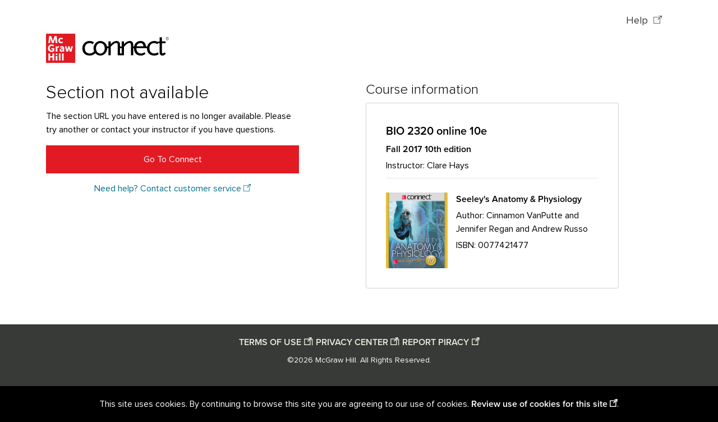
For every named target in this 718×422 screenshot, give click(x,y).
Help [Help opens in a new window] (638, 21)
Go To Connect (173, 159)
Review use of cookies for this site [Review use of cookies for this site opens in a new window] (539, 404)
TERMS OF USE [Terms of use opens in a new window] (270, 342)
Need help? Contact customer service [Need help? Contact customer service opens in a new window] (167, 188)
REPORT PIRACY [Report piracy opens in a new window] (435, 342)
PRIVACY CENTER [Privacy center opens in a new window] (352, 342)
